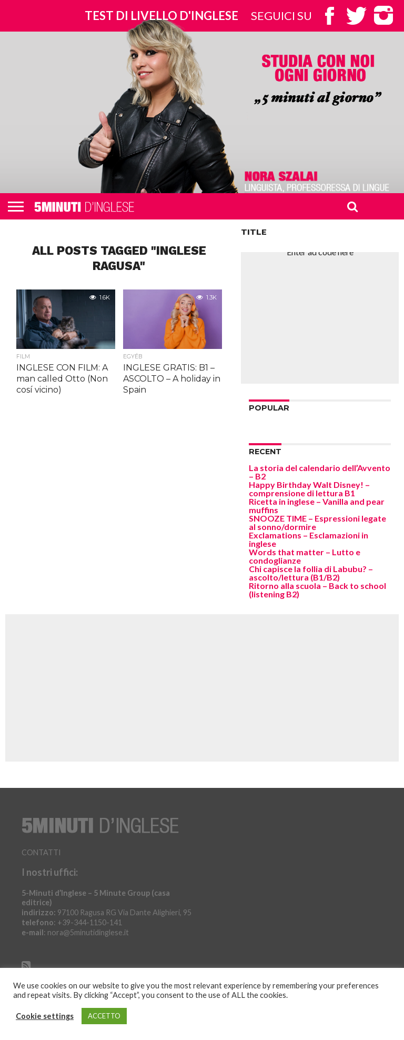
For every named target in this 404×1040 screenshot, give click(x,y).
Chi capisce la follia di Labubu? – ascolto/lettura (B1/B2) (311, 573)
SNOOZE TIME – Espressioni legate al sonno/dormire (317, 522)
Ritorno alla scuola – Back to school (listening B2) (317, 590)
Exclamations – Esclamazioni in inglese (308, 539)
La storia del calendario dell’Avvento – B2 (319, 472)
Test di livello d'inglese (161, 15)
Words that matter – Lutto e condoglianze (304, 556)
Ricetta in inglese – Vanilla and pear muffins (317, 505)
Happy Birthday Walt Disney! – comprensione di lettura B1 (309, 488)
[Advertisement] (320, 318)
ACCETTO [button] (104, 1016)
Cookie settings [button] (45, 1016)
